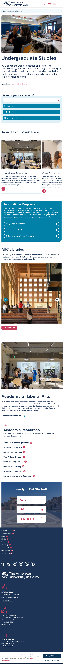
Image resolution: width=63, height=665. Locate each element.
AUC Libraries (9, 328)
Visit (31, 509)
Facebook (3, 564)
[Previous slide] (53, 300)
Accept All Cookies (52, 656)
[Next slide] (57, 300)
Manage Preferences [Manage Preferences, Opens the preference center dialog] (52, 660)
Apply (31, 500)
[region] (31, 658)
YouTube (21, 564)
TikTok (33, 564)
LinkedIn (15, 564)
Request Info (31, 518)
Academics (5, 84)
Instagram (9, 564)
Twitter (27, 564)
